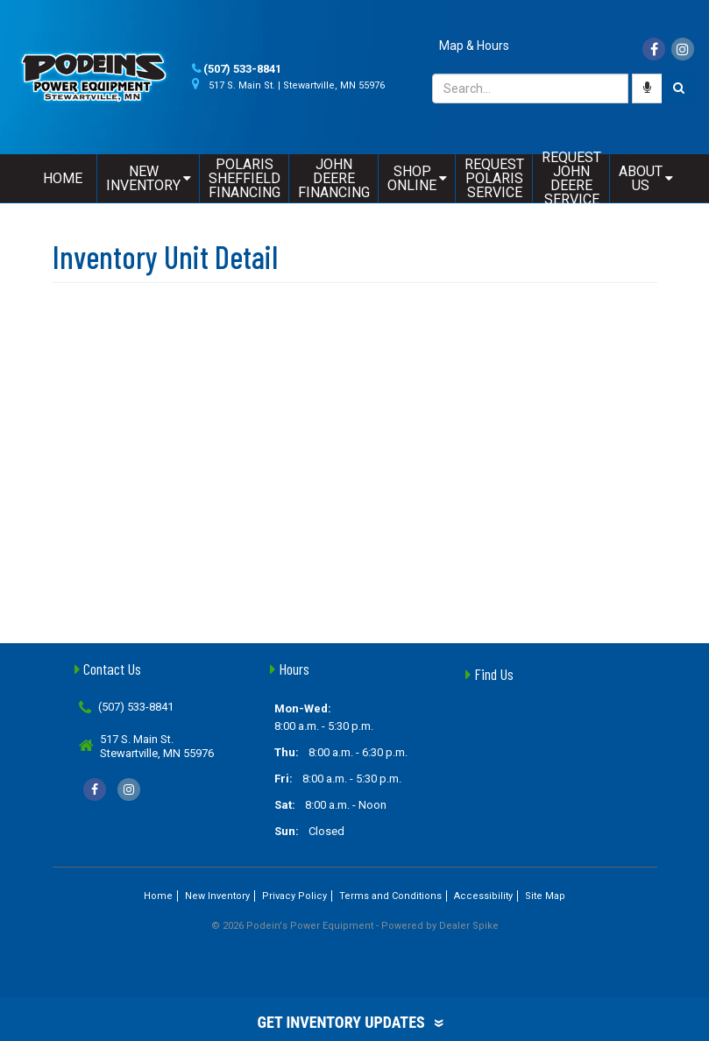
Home (62, 178)
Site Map (545, 896)
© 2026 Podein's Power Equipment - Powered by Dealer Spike (355, 925)
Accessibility (483, 896)
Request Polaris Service (494, 178)
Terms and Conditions (390, 896)
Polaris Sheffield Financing (244, 178)
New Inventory (148, 178)
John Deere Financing (334, 178)
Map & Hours (474, 46)
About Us (646, 178)
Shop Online (417, 178)
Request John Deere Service (571, 178)
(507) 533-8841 (242, 68)
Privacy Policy (294, 896)
